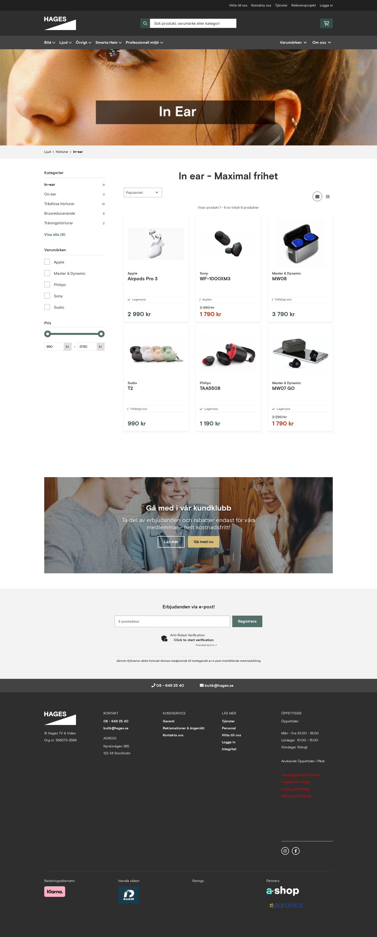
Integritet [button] (229, 749)
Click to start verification (194, 640)
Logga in (326, 5)
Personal (229, 728)
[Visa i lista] (328, 196)
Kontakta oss (261, 5)
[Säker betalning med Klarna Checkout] (54, 891)
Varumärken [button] (293, 42)
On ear (74, 194)
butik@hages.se (219, 685)
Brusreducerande (74, 213)
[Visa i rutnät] (317, 196)
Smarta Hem (108, 42)
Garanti (169, 721)
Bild (50, 42)
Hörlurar (62, 152)
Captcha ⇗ (206, 645)
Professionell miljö (144, 42)
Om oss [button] (321, 42)
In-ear (78, 152)
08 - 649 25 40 (170, 685)
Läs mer (170, 542)
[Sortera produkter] (143, 192)
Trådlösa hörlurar (74, 203)
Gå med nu (205, 542)
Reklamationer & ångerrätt (183, 728)
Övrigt (84, 42)
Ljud (65, 42)
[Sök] (188, 23)
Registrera (248, 621)
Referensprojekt (303, 5)
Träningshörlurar (74, 223)
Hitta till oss (238, 5)
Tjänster (281, 5)
